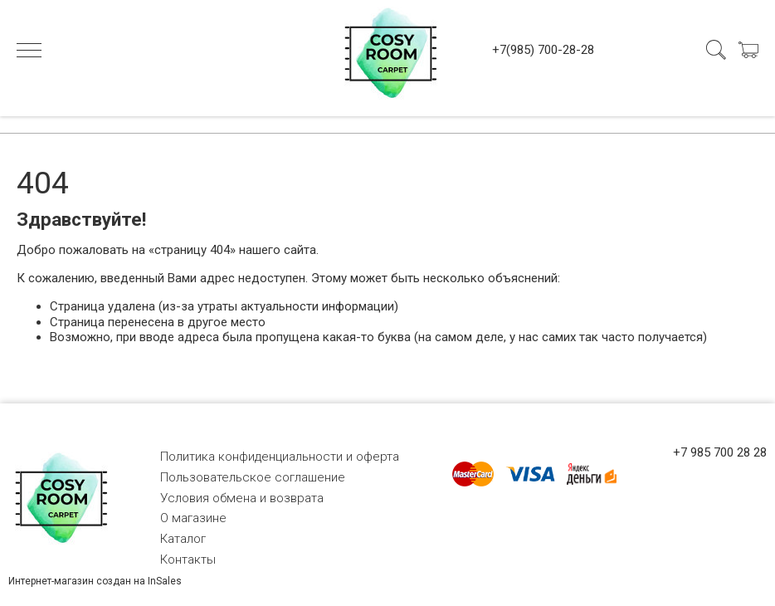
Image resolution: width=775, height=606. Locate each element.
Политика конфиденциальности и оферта (279, 456)
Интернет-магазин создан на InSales (95, 581)
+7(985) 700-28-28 (543, 49)
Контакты (188, 559)
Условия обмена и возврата (242, 498)
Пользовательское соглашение (252, 477)
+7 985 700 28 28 (720, 452)
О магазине (193, 518)
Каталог (183, 538)
